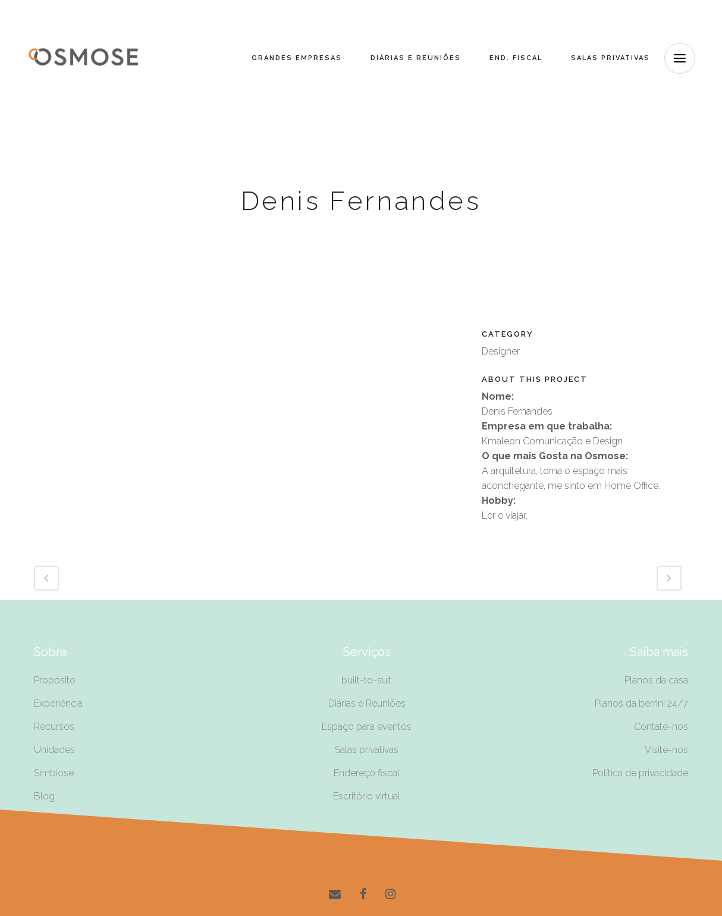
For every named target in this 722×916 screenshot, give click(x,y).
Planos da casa (656, 680)
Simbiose (54, 773)
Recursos (54, 726)
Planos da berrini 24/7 (641, 703)
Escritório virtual (366, 796)
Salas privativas (366, 749)
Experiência (58, 703)
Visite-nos (666, 749)
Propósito (55, 680)
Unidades (54, 749)
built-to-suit (366, 680)
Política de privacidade (640, 773)
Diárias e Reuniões (367, 703)
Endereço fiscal (367, 773)
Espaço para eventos (367, 726)
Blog (44, 796)
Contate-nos (661, 726)
